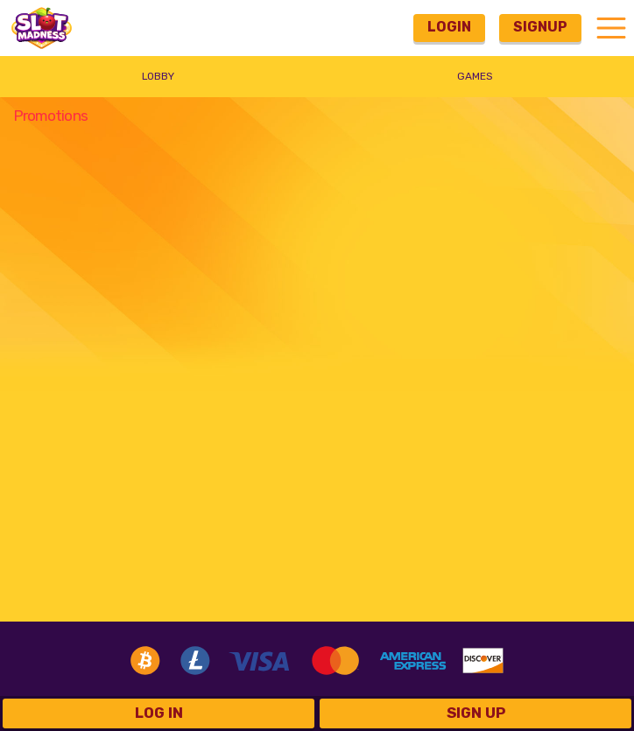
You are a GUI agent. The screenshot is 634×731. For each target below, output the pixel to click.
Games (474, 76)
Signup (540, 26)
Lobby (158, 76)
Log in (159, 712)
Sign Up (476, 712)
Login (449, 26)
